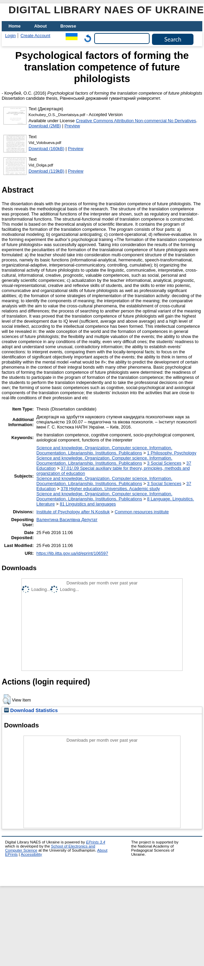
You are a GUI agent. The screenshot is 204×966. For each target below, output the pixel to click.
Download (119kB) (46, 171)
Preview (72, 125)
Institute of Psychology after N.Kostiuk (73, 511)
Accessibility (31, 854)
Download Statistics (31, 710)
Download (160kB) (46, 148)
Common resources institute (142, 511)
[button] (7, 699)
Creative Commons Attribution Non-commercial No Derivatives (136, 120)
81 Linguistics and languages (88, 503)
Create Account (35, 35)
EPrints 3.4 (95, 842)
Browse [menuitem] (68, 26)
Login (10, 35)
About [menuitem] (40, 26)
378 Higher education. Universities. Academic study (110, 488)
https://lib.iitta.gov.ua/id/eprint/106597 (72, 553)
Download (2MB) (45, 125)
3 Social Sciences (164, 463)
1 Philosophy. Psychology (171, 452)
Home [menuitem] (14, 26)
